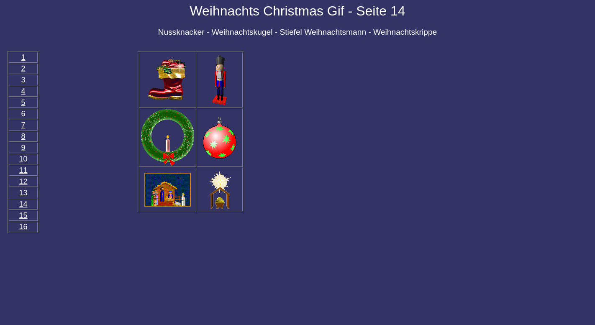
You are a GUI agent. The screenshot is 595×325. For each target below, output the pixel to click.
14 (23, 204)
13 (23, 193)
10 (23, 159)
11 (23, 170)
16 (23, 227)
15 (23, 215)
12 (23, 181)
